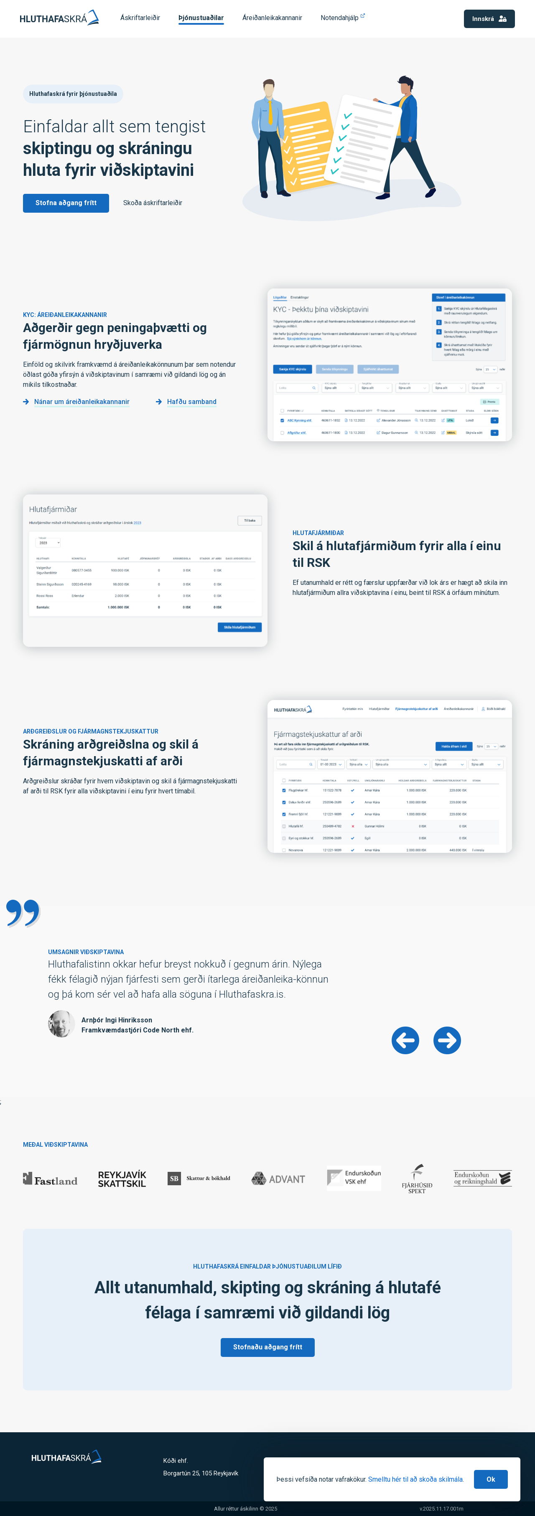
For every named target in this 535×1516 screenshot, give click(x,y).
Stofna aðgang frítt (66, 203)
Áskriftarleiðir (140, 18)
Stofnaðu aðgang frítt (267, 1347)
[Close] (491, 1479)
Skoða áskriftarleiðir (152, 203)
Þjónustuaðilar (201, 18)
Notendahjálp (340, 18)
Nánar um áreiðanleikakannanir (82, 402)
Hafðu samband (192, 402)
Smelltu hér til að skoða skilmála (415, 1479)
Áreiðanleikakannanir (272, 18)
